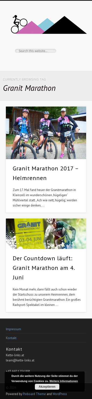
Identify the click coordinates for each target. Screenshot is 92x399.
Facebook (45, 61)
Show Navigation (74, 44)
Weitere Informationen (64, 381)
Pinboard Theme (34, 394)
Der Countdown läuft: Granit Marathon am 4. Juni (44, 267)
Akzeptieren (47, 386)
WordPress (60, 394)
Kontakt (11, 338)
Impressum (13, 329)
